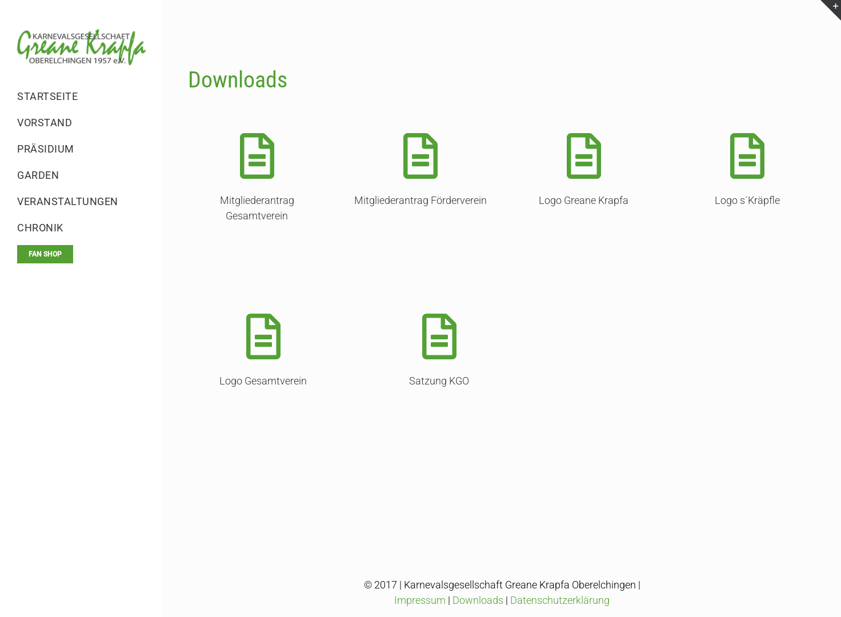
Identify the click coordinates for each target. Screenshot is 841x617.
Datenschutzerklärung (560, 600)
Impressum (420, 600)
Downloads (477, 600)
